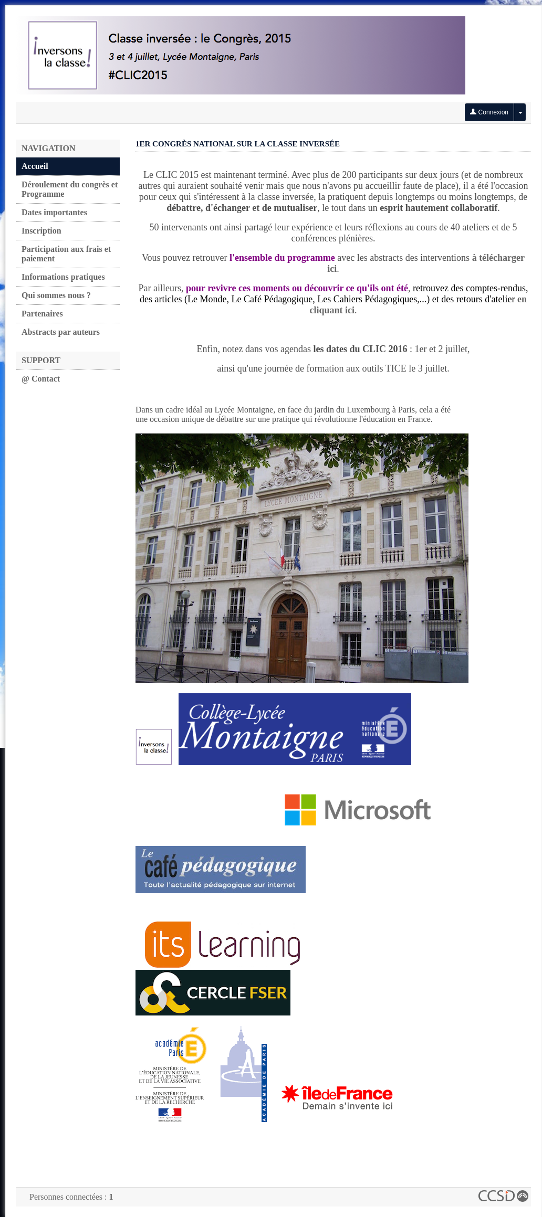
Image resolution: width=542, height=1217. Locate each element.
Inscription (41, 230)
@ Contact (41, 378)
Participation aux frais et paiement (66, 254)
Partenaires (42, 313)
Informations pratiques (63, 276)
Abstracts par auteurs (61, 331)
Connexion (489, 112)
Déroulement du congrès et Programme (70, 189)
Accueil (35, 166)
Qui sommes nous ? (56, 295)
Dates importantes (54, 212)
